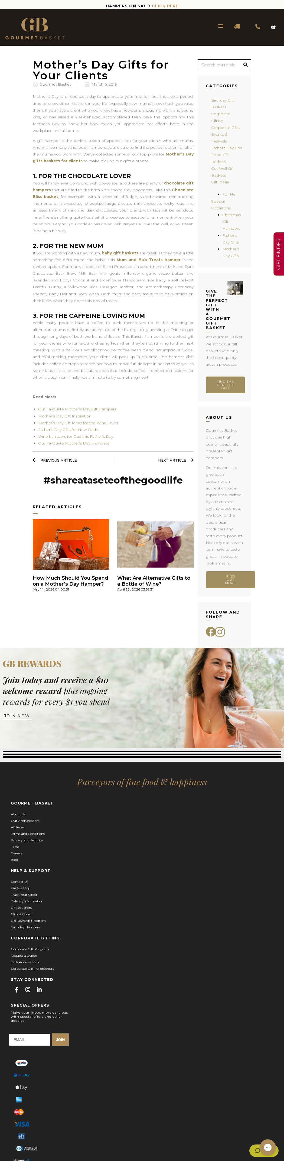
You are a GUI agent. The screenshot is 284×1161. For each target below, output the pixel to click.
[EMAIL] (29, 1039)
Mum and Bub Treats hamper (149, 259)
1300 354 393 (257, 26)
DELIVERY (237, 26)
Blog (14, 860)
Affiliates (17, 827)
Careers (16, 853)
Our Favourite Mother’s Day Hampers (73, 443)
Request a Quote (24, 956)
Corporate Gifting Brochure (32, 969)
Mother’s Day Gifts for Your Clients (101, 70)
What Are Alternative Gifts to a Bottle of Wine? (153, 581)
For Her (229, 194)
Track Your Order (24, 895)
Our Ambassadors (25, 821)
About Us (18, 814)
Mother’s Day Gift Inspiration (65, 416)
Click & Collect (22, 914)
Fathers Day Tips (226, 147)
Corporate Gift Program (30, 949)
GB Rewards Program (28, 921)
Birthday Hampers (25, 927)
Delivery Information (27, 901)
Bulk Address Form (25, 962)
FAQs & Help (20, 888)
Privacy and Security (27, 840)
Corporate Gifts (225, 127)
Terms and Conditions (28, 834)
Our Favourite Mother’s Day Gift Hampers (77, 409)
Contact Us (19, 882)
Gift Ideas (220, 182)
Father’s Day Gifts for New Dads (68, 429)
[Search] (245, 65)
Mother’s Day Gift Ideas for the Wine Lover (78, 422)
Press (15, 847)
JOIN (60, 1039)
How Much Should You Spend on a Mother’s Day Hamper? (70, 581)
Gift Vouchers (21, 908)
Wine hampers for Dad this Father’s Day (75, 436)
